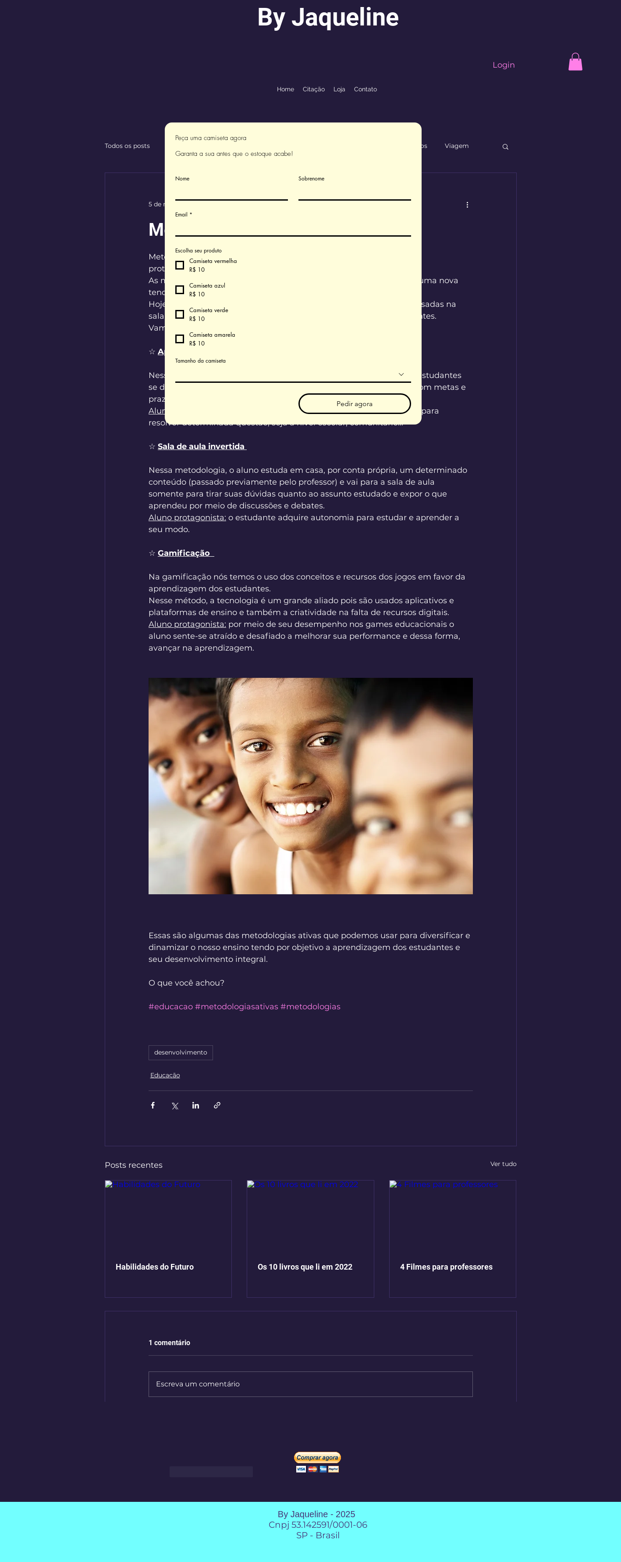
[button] (575, 62)
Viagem (457, 146)
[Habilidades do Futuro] (168, 1216)
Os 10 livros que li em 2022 (305, 1266)
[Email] (290, 228)
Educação (165, 1075)
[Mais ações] (467, 204)
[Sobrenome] (352, 192)
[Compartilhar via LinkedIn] (196, 1105)
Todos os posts (127, 146)
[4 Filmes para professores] (453, 1216)
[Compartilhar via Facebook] (153, 1105)
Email (183, 214)
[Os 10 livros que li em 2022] (310, 1216)
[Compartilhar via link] (217, 1105)
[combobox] (293, 375)
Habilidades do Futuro (155, 1266)
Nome (182, 178)
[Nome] (229, 192)
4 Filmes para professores (446, 1266)
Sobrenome (311, 178)
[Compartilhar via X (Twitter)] (174, 1105)
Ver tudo (503, 1164)
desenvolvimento (180, 1052)
